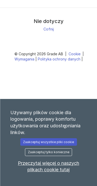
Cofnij (48, 29)
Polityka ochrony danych (59, 59)
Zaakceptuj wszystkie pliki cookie (48, 142)
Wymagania (24, 59)
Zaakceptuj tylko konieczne (48, 152)
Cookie (75, 54)
